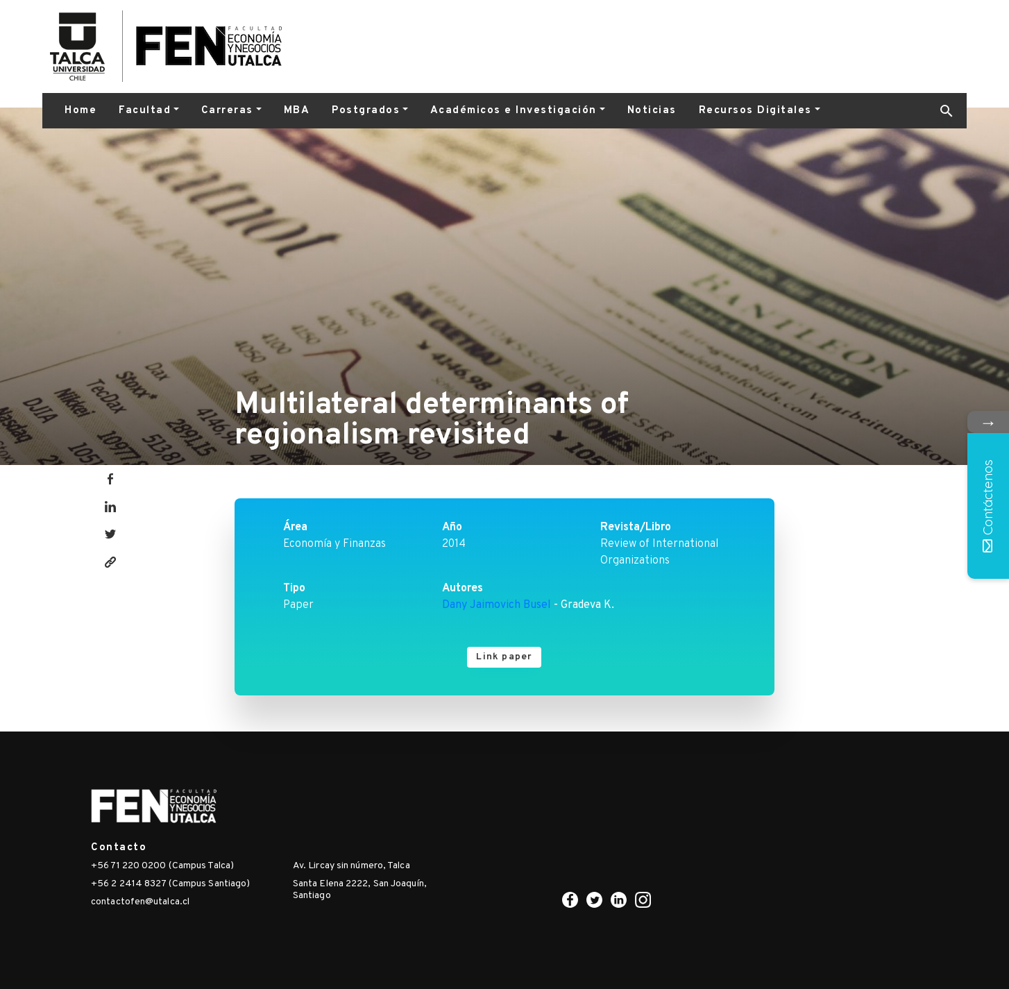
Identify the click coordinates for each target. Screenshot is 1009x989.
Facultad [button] (145, 110)
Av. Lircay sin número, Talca (351, 866)
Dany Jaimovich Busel (496, 605)
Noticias (652, 110)
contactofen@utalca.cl (140, 902)
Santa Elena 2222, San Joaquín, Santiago (360, 890)
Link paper (504, 657)
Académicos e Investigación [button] (513, 110)
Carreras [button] (227, 110)
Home (80, 110)
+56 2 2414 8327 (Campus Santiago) (170, 884)
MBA (297, 110)
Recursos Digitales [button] (755, 110)
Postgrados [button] (366, 110)
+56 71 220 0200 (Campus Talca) (162, 866)
